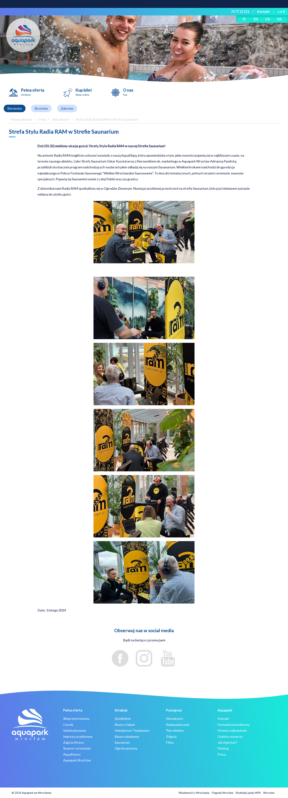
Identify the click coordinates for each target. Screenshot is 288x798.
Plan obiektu (175, 730)
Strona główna (21, 119)
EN (256, 19)
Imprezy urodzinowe (78, 736)
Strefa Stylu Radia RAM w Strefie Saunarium (106, 119)
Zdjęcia (171, 736)
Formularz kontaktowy (233, 725)
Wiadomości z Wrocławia (194, 792)
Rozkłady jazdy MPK (248, 792)
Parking (222, 748)
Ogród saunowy (126, 748)
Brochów (41, 108)
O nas (128, 92)
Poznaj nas (174, 710)
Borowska (14, 108)
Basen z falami (125, 725)
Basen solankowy (127, 736)
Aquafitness (72, 754)
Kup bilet (83, 92)
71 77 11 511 (240, 12)
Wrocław (268, 792)
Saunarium (122, 742)
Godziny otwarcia (229, 736)
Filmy (170, 742)
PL (244, 19)
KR (279, 19)
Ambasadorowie (177, 725)
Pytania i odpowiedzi (232, 730)
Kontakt (263, 12)
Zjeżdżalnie (123, 718)
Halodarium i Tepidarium (132, 730)
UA (267, 19)
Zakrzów (67, 108)
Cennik (68, 725)
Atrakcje (121, 710)
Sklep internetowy (76, 718)
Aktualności (60, 119)
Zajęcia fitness (73, 742)
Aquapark (224, 710)
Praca (221, 754)
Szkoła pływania (74, 730)
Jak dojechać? (227, 742)
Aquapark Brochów (77, 760)
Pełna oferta (32, 92)
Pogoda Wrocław (222, 792)
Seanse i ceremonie (77, 748)
